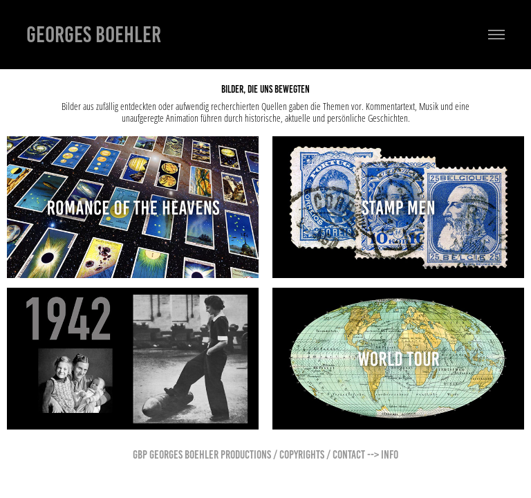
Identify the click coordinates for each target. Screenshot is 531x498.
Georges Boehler (93, 34)
